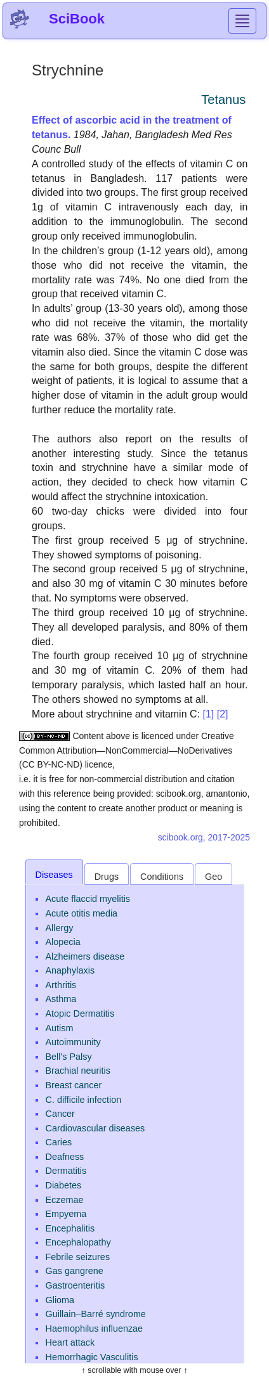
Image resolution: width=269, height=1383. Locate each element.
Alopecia (63, 942)
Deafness (65, 1157)
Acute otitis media (82, 913)
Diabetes (64, 1185)
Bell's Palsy (69, 1057)
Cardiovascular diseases (95, 1128)
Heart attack (70, 1342)
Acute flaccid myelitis (88, 899)
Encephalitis (70, 1228)
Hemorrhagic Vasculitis (92, 1357)
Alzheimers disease (85, 956)
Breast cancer (74, 1085)
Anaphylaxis (70, 970)
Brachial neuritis (78, 1070)
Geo (213, 877)
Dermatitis (66, 1171)
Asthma (61, 999)
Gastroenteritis (75, 1285)
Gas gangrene (74, 1271)
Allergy (60, 928)
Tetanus (223, 99)
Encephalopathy (78, 1242)
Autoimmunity (73, 1042)
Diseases (54, 875)
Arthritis (61, 985)
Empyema (66, 1214)
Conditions (161, 877)
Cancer (60, 1114)
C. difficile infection (84, 1100)
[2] (222, 714)
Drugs (107, 877)
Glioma (60, 1300)
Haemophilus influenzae (94, 1328)
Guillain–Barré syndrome (96, 1314)
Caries (59, 1142)
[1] (208, 714)
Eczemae (65, 1200)
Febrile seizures (78, 1257)
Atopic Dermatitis (80, 1013)
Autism (60, 1028)
